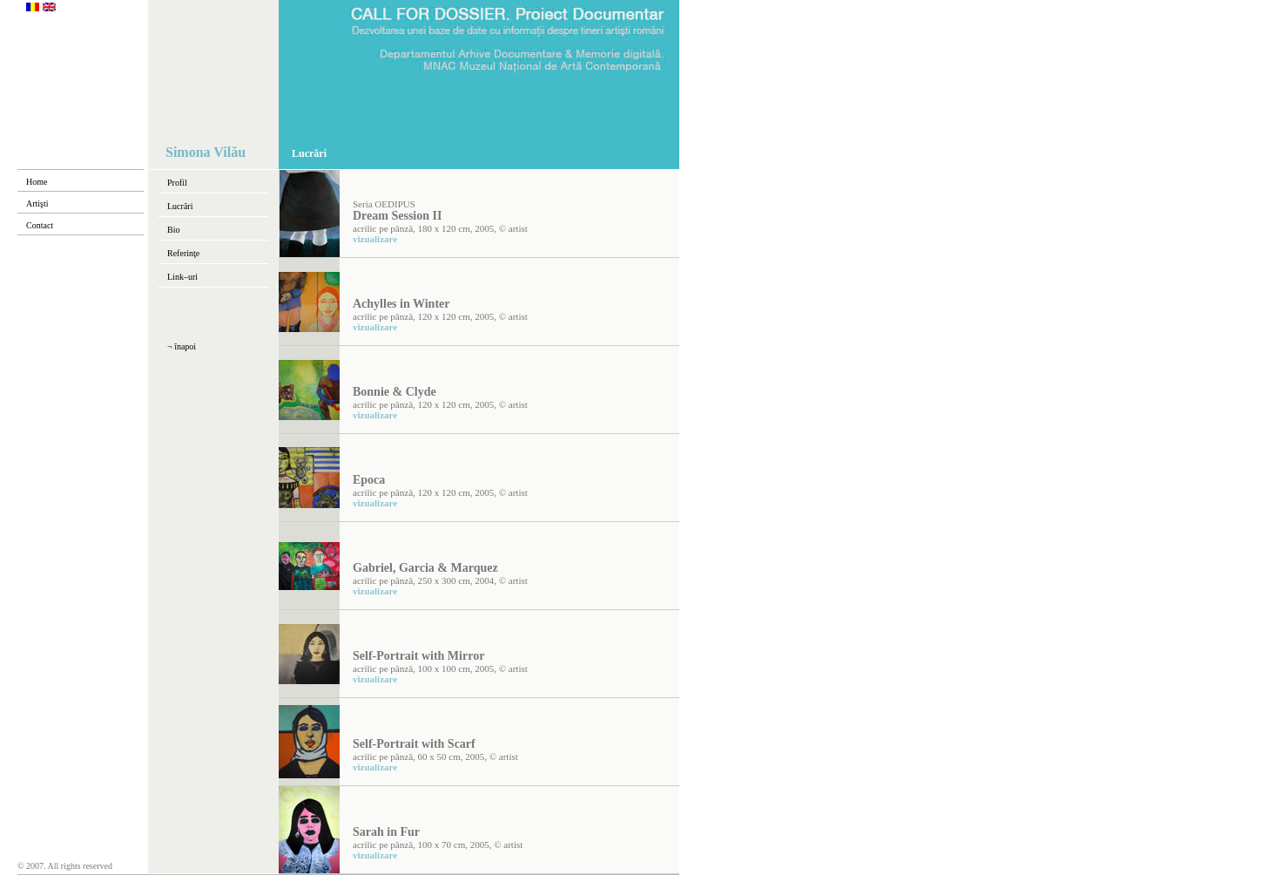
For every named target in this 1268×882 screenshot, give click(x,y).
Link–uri (182, 277)
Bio (173, 229)
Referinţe (183, 253)
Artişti (37, 203)
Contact (39, 225)
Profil (177, 182)
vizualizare (375, 239)
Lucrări (179, 206)
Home (36, 182)
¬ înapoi (181, 346)
